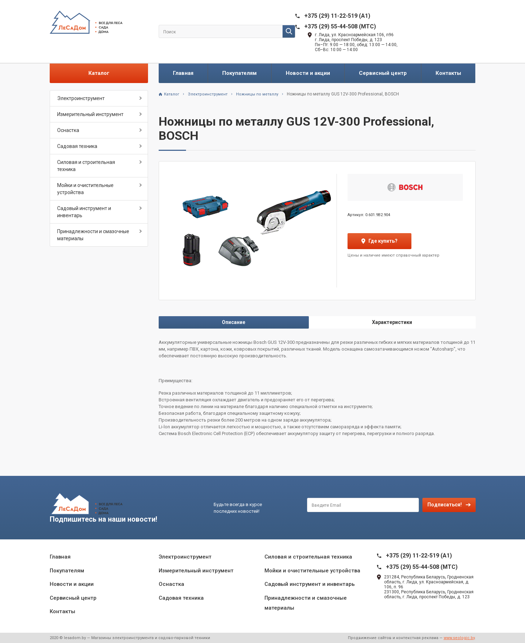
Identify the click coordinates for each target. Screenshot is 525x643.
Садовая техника (77, 146)
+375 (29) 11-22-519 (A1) (337, 15)
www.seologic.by (459, 638)
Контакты (448, 73)
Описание (233, 322)
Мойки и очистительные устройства (85, 188)
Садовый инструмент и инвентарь (84, 211)
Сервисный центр (383, 73)
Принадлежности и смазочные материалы (93, 235)
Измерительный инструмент (90, 114)
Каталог (98, 73)
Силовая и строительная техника (86, 165)
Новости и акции (308, 73)
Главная (183, 73)
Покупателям (239, 73)
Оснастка (68, 130)
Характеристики (392, 322)
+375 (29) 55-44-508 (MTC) (340, 26)
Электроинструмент (81, 98)
